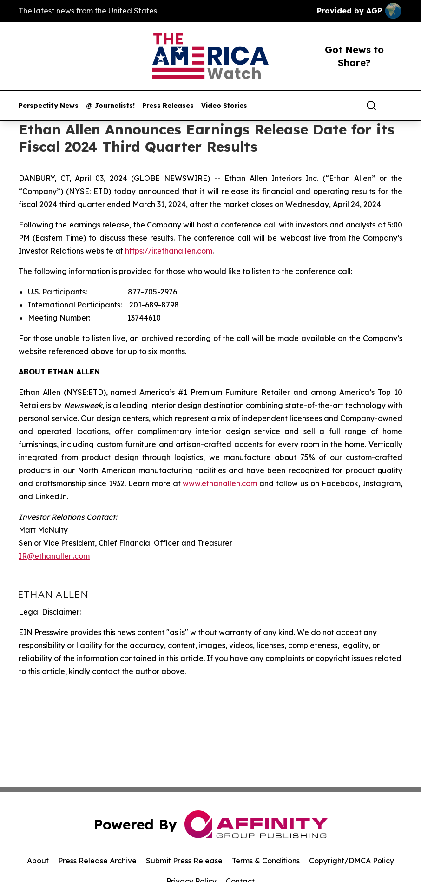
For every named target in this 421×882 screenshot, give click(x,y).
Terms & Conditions (266, 860)
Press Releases (168, 106)
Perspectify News (49, 106)
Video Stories (224, 106)
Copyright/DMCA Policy (351, 860)
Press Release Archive (97, 860)
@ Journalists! (110, 106)
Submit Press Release (184, 860)
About (38, 860)
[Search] (371, 105)
